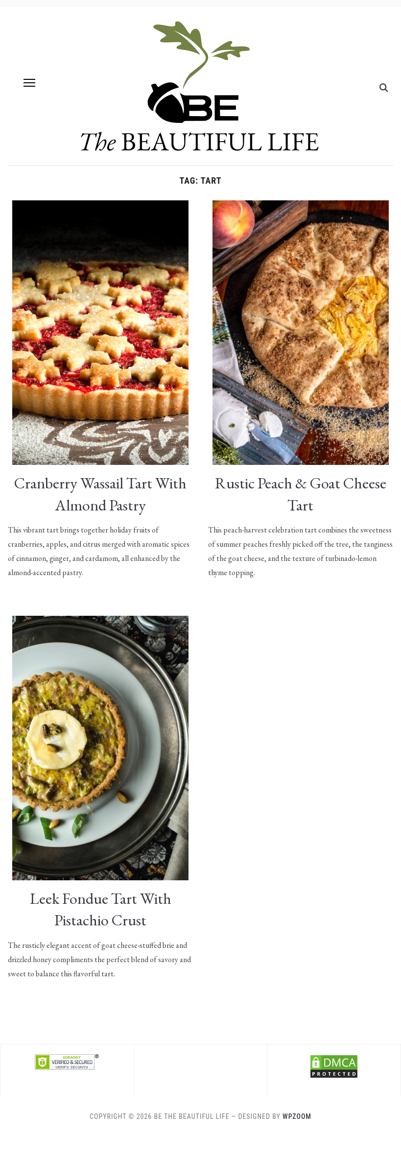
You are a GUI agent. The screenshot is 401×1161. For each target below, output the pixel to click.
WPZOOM (297, 1116)
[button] (29, 83)
